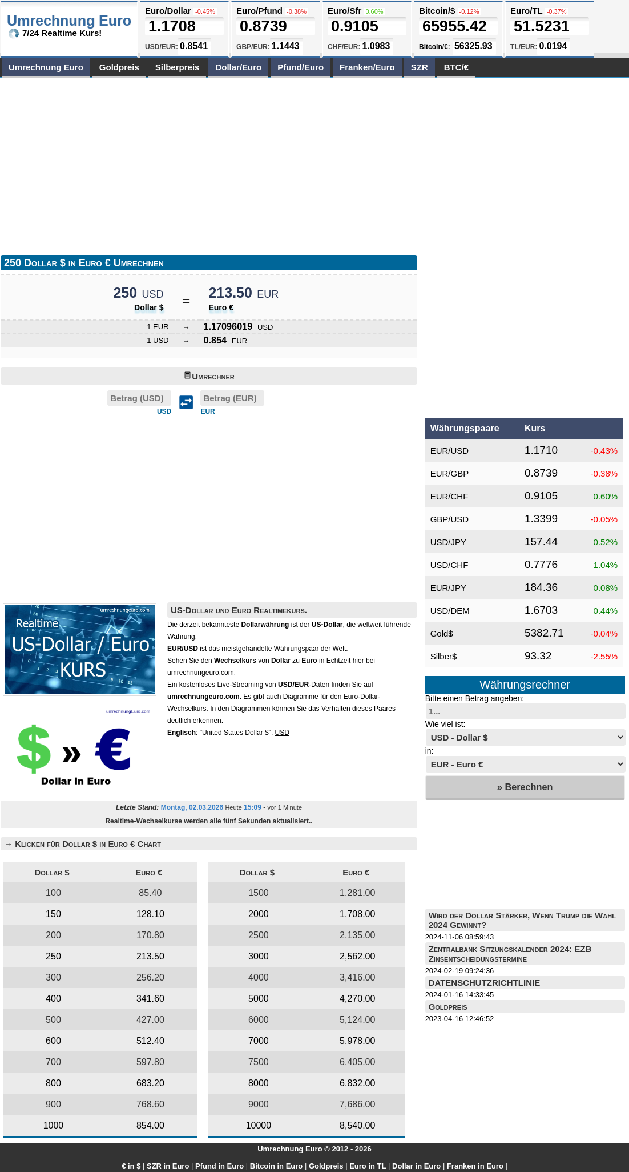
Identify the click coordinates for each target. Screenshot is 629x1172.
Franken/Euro (367, 67)
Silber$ (443, 656)
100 (53, 893)
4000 (258, 977)
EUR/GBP (449, 473)
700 (53, 1062)
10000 (259, 1125)
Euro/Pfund (259, 10)
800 (53, 1083)
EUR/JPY (448, 588)
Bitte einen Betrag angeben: (475, 698)
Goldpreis (119, 67)
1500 (258, 893)
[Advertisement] (201, 164)
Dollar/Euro (238, 67)
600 (53, 1041)
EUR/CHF (449, 496)
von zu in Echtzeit (282, 661)
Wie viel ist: (445, 724)
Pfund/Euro (300, 67)
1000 (53, 1125)
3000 (258, 956)
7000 (258, 1041)
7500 (258, 1062)
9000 (258, 1104)
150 (53, 914)
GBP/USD (449, 519)
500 (53, 1020)
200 (53, 935)
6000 (258, 1020)
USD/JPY (448, 542)
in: (429, 750)
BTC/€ (456, 67)
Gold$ (441, 633)
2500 (258, 935)
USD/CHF (449, 565)
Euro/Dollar (168, 10)
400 (53, 998)
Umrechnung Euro (46, 67)
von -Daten (297, 685)
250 (53, 956)
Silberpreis (177, 67)
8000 (258, 1083)
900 (53, 1104)
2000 (258, 914)
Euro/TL (526, 10)
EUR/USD (449, 450)
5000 (258, 998)
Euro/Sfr (344, 10)
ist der (291, 625)
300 (53, 977)
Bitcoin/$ (437, 10)
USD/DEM (450, 610)
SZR (419, 67)
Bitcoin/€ (433, 47)
